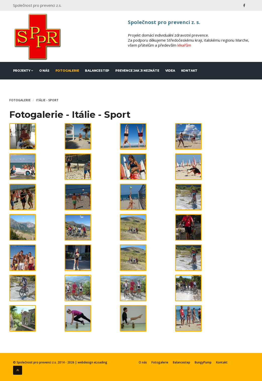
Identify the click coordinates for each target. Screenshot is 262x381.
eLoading (100, 362)
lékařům (184, 45)
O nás (44, 70)
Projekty (23, 70)
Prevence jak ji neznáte (137, 70)
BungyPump (203, 362)
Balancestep (97, 70)
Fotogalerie (67, 70)
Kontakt (189, 70)
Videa (170, 70)
